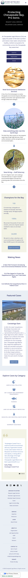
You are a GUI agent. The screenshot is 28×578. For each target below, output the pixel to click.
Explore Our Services (14, 247)
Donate (14, 60)
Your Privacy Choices (12, 573)
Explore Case (14, 362)
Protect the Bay (14, 562)
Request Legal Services (14, 493)
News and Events (14, 505)
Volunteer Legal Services (14, 495)
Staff (14, 535)
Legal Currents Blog (14, 503)
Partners (14, 540)
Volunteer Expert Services (14, 498)
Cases (14, 500)
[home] (9, 2)
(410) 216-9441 (14, 551)
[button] (26, 2)
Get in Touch (14, 549)
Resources (14, 516)
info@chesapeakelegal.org (14, 556)
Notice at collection (7, 576)
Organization (14, 56)
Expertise (14, 52)
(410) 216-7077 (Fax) (14, 554)
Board (14, 538)
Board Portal (14, 522)
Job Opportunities (14, 533)
